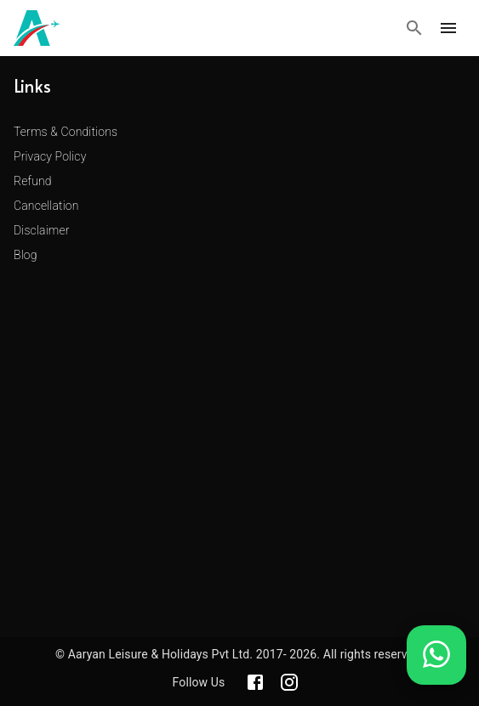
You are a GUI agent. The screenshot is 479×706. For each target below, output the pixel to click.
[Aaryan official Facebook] (255, 682)
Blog (25, 255)
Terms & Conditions (65, 131)
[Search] (414, 28)
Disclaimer (42, 230)
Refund (33, 181)
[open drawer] (448, 28)
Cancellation (46, 205)
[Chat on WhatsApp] (436, 667)
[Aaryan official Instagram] (289, 682)
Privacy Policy (50, 156)
